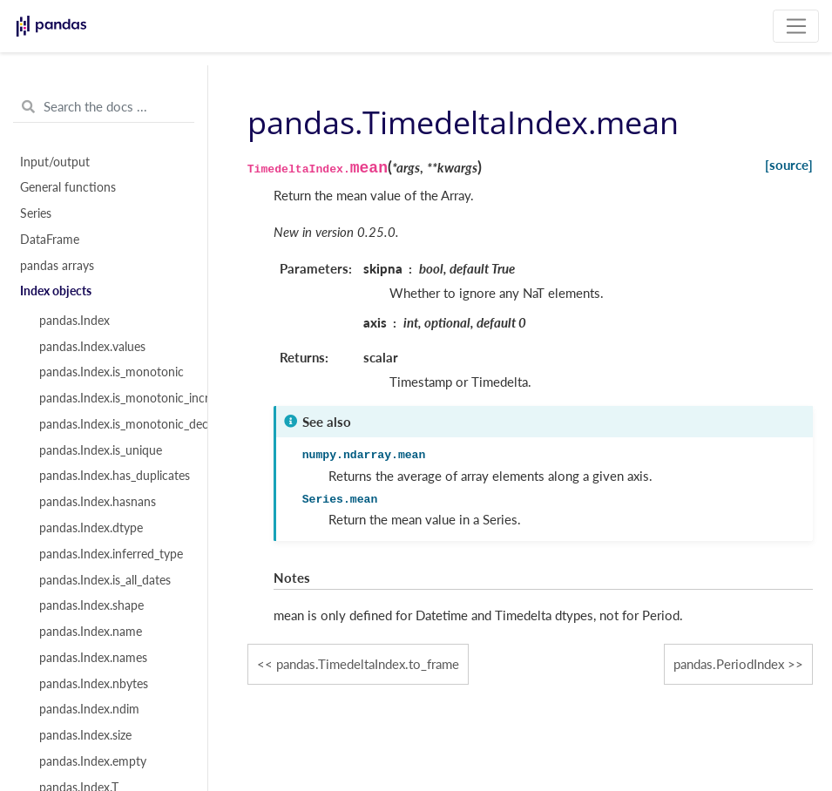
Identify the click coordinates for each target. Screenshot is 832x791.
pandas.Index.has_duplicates (113, 476)
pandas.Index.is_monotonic (111, 372)
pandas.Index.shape (91, 605)
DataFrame (49, 240)
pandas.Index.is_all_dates (105, 580)
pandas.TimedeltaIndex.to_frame (367, 664)
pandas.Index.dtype (91, 528)
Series (35, 213)
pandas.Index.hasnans (97, 502)
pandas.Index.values (92, 347)
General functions (68, 187)
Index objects (55, 291)
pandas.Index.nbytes (93, 684)
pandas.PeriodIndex (728, 664)
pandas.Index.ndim (89, 709)
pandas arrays (57, 266)
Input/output (55, 162)
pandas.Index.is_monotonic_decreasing (113, 424)
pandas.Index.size (85, 735)
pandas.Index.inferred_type (111, 554)
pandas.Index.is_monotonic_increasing (113, 398)
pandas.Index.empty (92, 761)
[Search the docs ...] (103, 107)
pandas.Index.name (90, 632)
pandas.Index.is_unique (100, 450)
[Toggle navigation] (796, 26)
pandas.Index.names (93, 658)
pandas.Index (74, 321)
